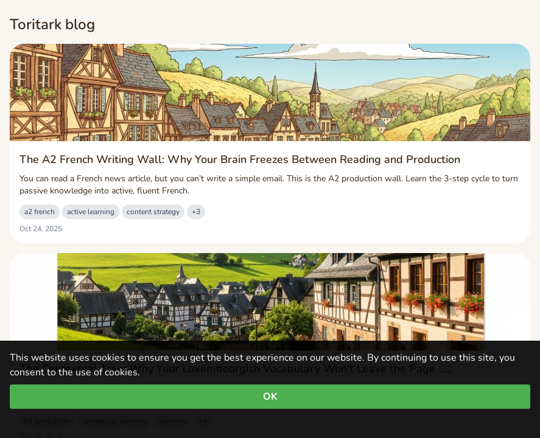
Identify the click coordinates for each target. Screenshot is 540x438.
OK (270, 396)
